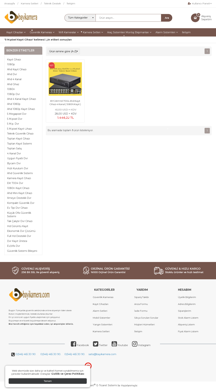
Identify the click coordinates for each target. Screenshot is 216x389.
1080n (11, 89)
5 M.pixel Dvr (14, 118)
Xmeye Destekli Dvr (19, 198)
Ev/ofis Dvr (13, 245)
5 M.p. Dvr (13, 123)
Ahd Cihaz (13, 84)
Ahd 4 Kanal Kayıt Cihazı (21, 99)
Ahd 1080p (13, 104)
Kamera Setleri (101, 331)
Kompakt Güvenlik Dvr (20, 203)
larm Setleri (100, 310)
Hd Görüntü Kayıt (17, 226)
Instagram (141, 345)
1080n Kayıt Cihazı (18, 188)
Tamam (48, 381)
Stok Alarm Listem (188, 317)
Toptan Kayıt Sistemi (19, 143)
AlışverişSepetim (206, 18)
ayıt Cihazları (101, 304)
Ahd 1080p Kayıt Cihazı (21, 109)
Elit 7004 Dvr (15, 183)
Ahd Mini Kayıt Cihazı (19, 193)
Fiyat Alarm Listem (188, 331)
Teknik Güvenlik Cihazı (20, 133)
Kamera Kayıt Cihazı (19, 178)
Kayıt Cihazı (14, 59)
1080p (11, 64)
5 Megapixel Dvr (16, 113)
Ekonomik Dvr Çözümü (21, 231)
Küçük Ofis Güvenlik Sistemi (19, 214)
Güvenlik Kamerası (103, 297)
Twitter (100, 345)
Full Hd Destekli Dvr (19, 236)
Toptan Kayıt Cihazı (18, 138)
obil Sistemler (102, 317)
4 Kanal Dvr (14, 153)
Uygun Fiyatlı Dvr (17, 158)
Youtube (120, 345)
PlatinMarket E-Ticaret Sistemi (97, 385)
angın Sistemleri (103, 324)
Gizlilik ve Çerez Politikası (67, 373)
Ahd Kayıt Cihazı (16, 69)
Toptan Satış (14, 148)
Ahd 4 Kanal (14, 79)
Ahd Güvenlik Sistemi (20, 173)
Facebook (80, 345)
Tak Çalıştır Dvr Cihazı (19, 221)
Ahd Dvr (12, 74)
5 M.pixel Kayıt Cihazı (19, 128)
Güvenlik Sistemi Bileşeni (22, 250)
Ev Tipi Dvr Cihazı (17, 207)
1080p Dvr (13, 94)
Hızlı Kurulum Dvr (17, 168)
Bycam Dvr (14, 163)
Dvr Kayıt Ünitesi (17, 241)
